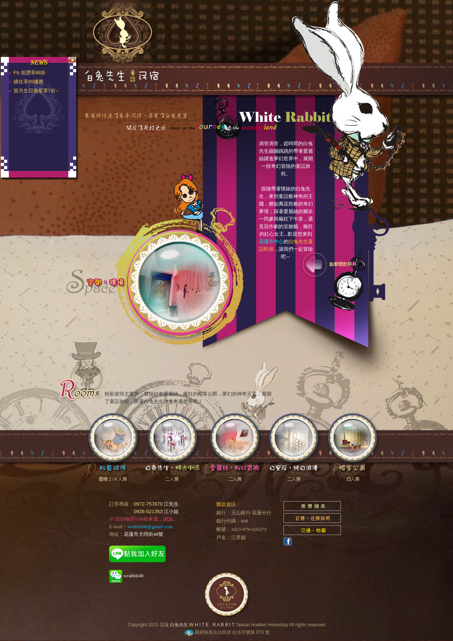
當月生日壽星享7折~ (38, 91)
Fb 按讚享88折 (32, 72)
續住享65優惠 (31, 81)
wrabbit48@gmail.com (150, 526)
